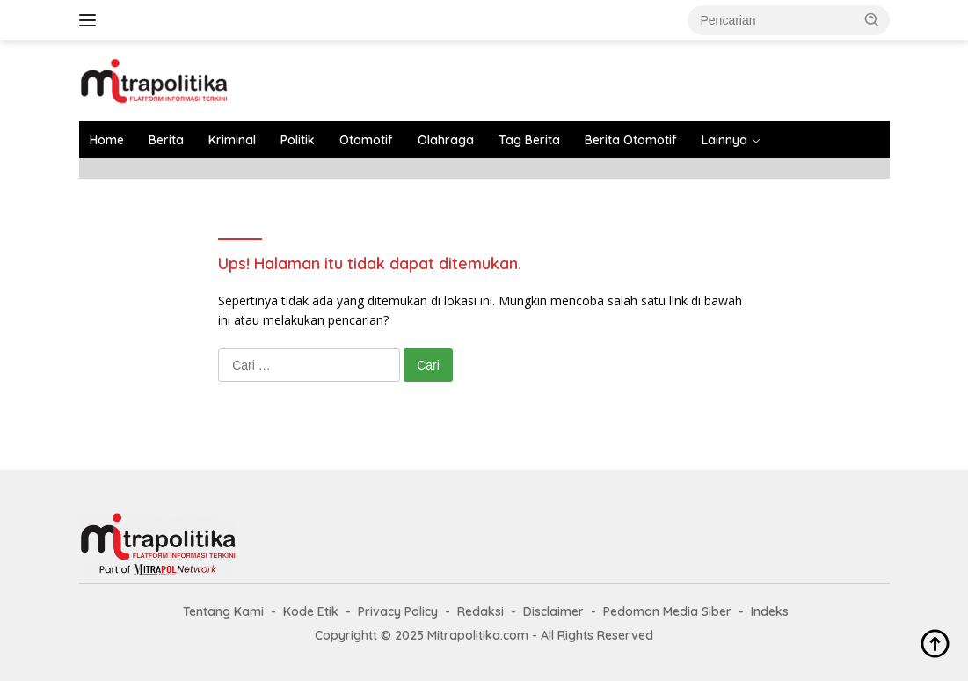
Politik (297, 140)
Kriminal (232, 140)
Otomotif (366, 140)
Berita (166, 140)
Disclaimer (553, 611)
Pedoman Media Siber (667, 611)
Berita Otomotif (631, 140)
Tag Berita (529, 140)
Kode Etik (310, 611)
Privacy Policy (398, 611)
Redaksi (480, 611)
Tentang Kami (223, 611)
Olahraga (446, 140)
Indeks (770, 611)
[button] (872, 19)
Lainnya (724, 140)
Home (107, 140)
